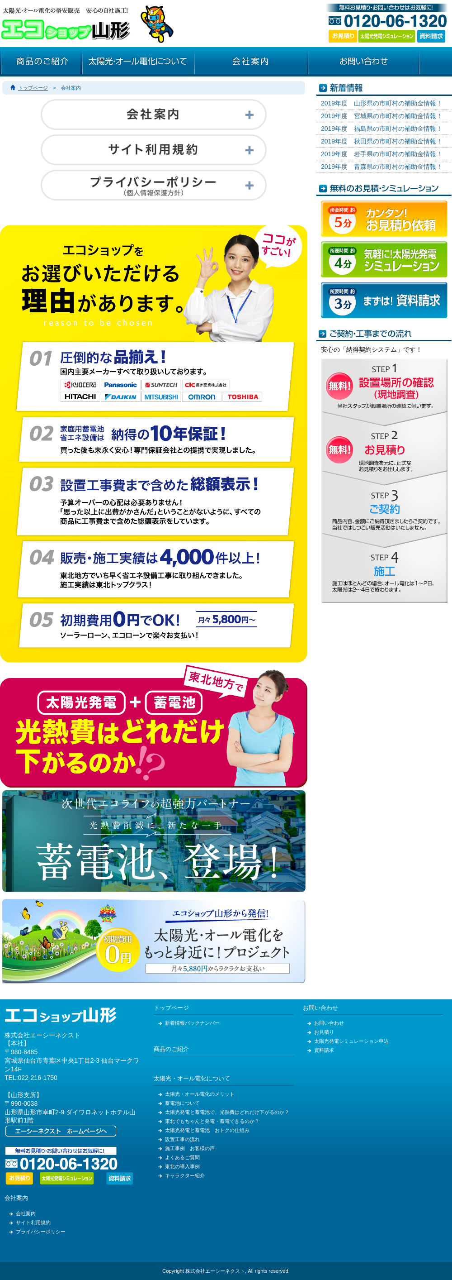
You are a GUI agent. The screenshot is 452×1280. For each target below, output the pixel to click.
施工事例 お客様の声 (190, 1148)
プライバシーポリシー (41, 1231)
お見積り (324, 1032)
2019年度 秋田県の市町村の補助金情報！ (382, 141)
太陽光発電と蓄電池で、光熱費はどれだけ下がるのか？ (227, 1112)
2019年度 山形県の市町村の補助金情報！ (382, 103)
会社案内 (16, 1198)
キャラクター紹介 (185, 1175)
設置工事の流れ (182, 1139)
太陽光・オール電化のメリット (200, 1094)
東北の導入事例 (182, 1166)
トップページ (33, 88)
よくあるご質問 (182, 1157)
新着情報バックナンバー (192, 1023)
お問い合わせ (320, 1008)
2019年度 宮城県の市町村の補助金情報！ (382, 115)
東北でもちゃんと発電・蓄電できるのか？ (212, 1121)
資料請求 (324, 1050)
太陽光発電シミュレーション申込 (351, 1041)
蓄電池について (182, 1103)
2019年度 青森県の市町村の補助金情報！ (382, 166)
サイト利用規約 (33, 1222)
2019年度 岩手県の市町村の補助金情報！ (382, 154)
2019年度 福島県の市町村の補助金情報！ (382, 128)
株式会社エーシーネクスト (42, 1035)
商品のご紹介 (171, 1049)
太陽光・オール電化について (192, 1078)
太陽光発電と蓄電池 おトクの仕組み (207, 1130)
